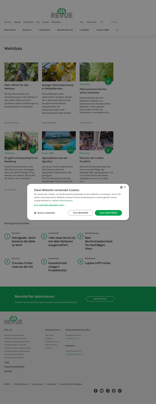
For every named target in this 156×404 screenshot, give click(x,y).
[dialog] (78, 202)
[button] (78, 205)
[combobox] (121, 187)
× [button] (125, 187)
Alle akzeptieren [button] (108, 213)
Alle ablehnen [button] (80, 213)
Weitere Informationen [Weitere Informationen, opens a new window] (62, 200)
